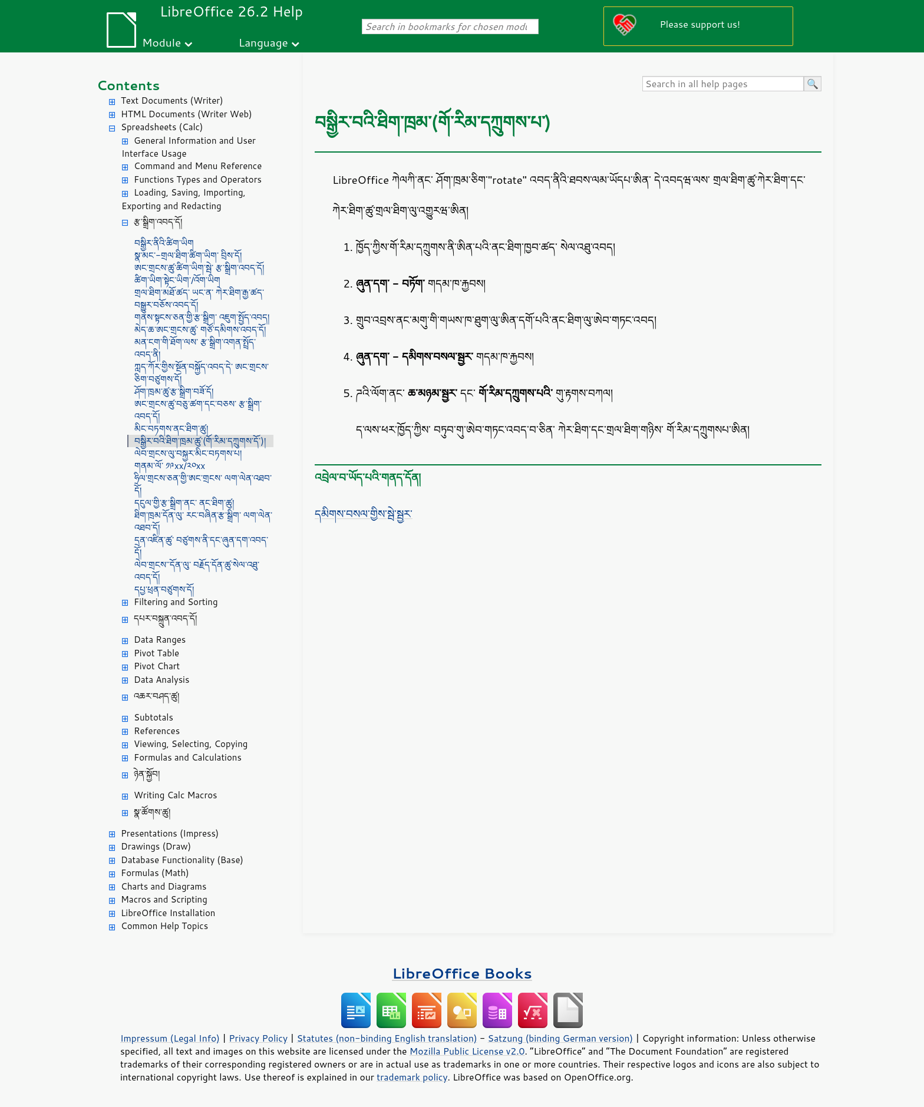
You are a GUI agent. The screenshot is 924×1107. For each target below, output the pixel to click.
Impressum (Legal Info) (170, 1038)
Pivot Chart (157, 666)
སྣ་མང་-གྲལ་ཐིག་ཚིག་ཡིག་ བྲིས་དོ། (188, 255)
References (157, 731)
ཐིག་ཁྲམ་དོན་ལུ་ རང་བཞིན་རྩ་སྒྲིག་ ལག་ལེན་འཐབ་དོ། (203, 521)
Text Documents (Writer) (172, 100)
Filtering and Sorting (176, 602)
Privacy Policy (258, 1038)
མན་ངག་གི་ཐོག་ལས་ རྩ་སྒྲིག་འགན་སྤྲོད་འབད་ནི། (195, 348)
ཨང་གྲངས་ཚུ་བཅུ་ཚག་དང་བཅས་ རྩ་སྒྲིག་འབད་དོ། (198, 410)
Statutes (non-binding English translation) (386, 1038)
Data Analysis (161, 679)
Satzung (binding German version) (560, 1038)
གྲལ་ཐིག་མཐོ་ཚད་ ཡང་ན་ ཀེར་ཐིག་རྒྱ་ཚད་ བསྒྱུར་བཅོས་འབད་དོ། (199, 298)
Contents (128, 85)
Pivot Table (156, 653)
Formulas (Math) (155, 873)
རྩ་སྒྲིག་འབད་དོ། (158, 222)
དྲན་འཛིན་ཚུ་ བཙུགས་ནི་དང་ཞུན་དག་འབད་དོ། (201, 546)
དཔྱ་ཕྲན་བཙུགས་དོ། (164, 589)
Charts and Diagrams (163, 886)
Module (161, 42)
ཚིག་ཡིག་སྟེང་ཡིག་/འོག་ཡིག (177, 280)
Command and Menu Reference (198, 166)
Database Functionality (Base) (182, 860)
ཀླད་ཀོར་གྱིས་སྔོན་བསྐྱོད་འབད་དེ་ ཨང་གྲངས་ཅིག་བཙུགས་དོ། (201, 373)
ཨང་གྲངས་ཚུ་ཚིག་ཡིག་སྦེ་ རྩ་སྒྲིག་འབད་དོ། (199, 268)
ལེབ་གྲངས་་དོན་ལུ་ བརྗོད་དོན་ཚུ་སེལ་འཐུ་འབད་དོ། (196, 571)
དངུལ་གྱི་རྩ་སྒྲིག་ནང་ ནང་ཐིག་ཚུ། (184, 503)
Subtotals (153, 717)
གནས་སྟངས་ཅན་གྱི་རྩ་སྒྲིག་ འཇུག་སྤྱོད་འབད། (201, 317)
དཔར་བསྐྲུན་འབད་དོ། (165, 618)
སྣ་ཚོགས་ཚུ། (152, 812)
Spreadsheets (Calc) (162, 127)
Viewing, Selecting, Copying (191, 744)
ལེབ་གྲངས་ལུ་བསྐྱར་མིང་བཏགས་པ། (188, 453)
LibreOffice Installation (168, 913)
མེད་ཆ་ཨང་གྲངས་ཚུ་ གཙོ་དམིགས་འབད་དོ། (200, 329)
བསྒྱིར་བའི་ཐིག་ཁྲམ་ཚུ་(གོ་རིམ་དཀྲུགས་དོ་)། (200, 441)
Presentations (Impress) (170, 833)
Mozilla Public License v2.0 (467, 1051)
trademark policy (412, 1076)
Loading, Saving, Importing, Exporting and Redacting (183, 199)
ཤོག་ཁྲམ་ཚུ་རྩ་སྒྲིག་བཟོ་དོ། (173, 391)
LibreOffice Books (462, 973)
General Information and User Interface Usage (188, 147)
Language (263, 42)
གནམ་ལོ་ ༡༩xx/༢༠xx (169, 466)
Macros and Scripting (164, 899)
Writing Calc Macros (175, 795)
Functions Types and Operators (198, 179)
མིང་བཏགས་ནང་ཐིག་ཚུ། (171, 428)
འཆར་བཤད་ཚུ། (156, 696)
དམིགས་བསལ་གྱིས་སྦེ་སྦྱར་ (363, 513)
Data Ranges (160, 639)
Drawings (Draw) (156, 846)
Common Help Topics (164, 926)
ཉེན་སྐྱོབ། (147, 774)
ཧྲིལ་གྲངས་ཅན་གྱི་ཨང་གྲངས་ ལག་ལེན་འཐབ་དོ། (203, 484)
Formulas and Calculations (188, 757)
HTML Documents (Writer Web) (186, 114)
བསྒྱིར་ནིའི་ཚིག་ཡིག (164, 243)
